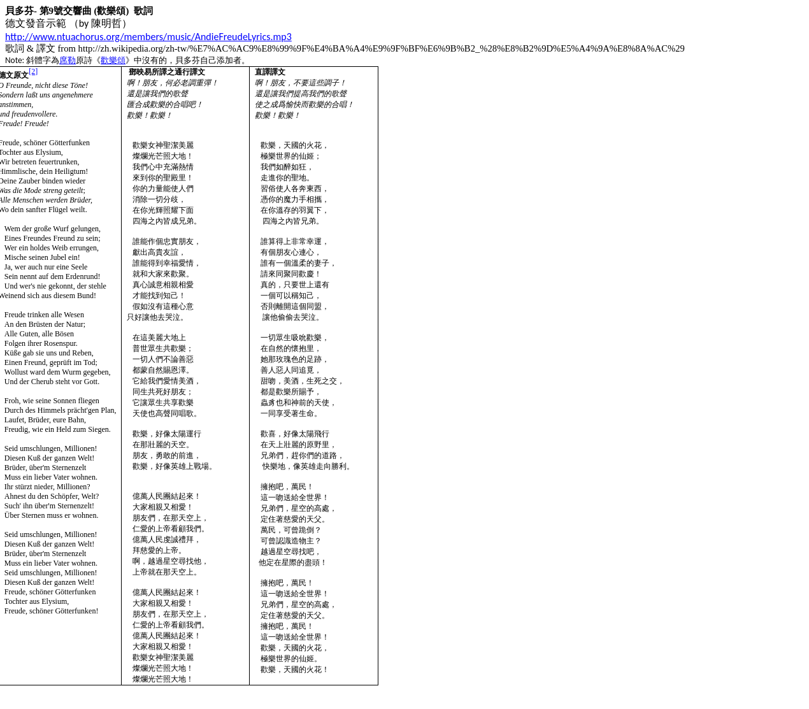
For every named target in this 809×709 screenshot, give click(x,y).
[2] (33, 71)
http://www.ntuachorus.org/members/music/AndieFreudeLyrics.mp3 (148, 37)
